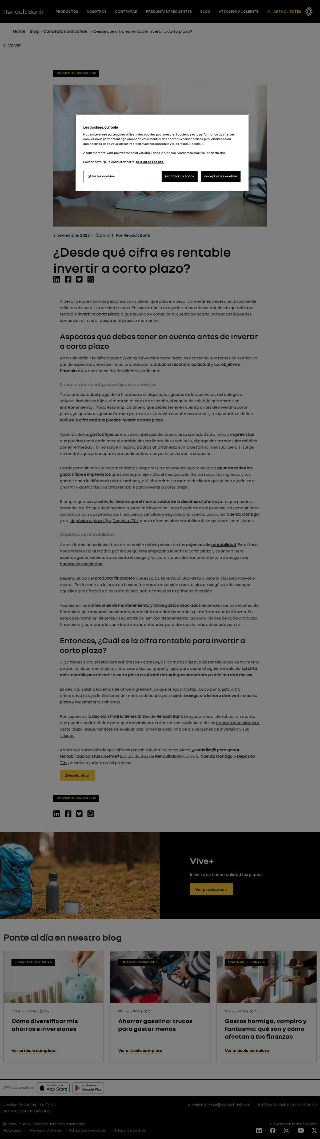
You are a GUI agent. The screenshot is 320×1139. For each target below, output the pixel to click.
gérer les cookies (101, 176)
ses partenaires (113, 134)
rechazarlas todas (179, 176)
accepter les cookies (221, 176)
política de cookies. (150, 162)
